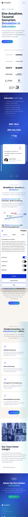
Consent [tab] (5, 234)
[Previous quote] (11, 176)
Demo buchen (7, 41)
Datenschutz (4, 509)
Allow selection (14, 280)
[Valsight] (6, 3)
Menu (24, 2)
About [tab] (22, 234)
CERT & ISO (4, 513)
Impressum (4, 508)
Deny (14, 285)
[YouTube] (4, 516)
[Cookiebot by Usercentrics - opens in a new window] (20, 231)
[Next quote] (17, 176)
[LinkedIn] (2, 516)
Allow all (14, 276)
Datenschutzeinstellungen (7, 511)
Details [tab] (14, 234)
